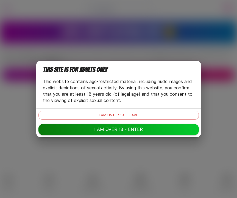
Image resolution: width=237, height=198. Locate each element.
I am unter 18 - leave (118, 115)
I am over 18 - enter (118, 129)
